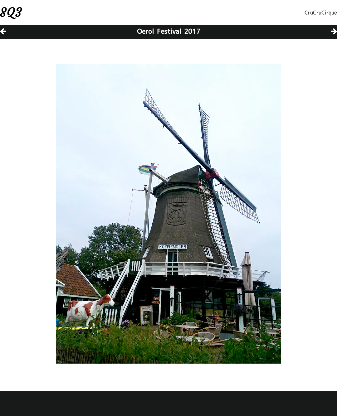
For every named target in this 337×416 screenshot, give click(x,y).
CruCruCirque (321, 12)
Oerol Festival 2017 (168, 31)
